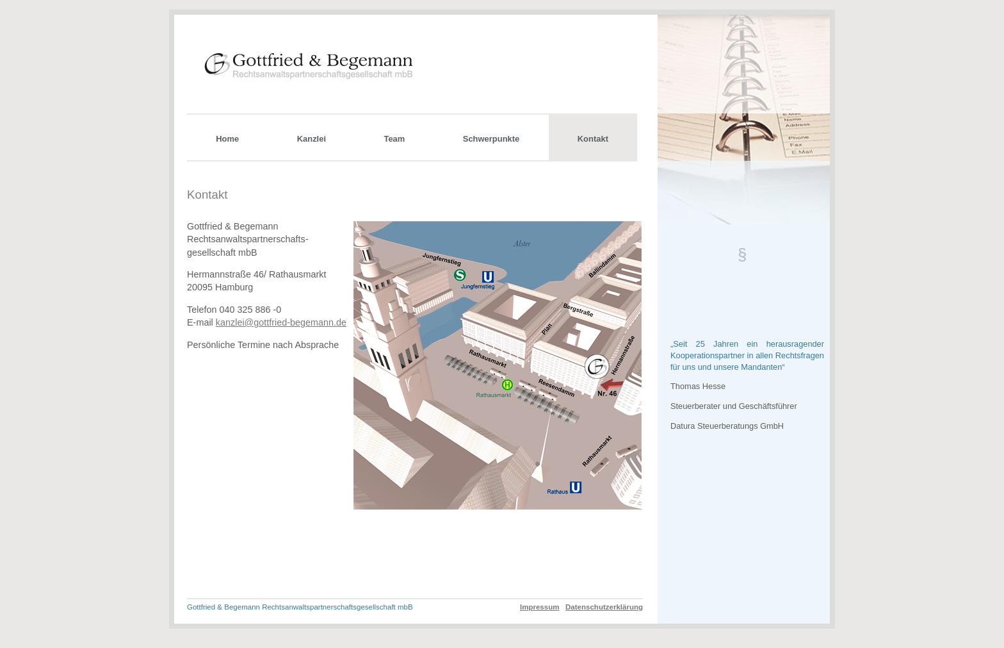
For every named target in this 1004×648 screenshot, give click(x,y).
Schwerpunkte (491, 139)
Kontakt (593, 139)
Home (227, 139)
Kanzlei (311, 139)
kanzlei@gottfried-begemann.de (281, 322)
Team (394, 139)
